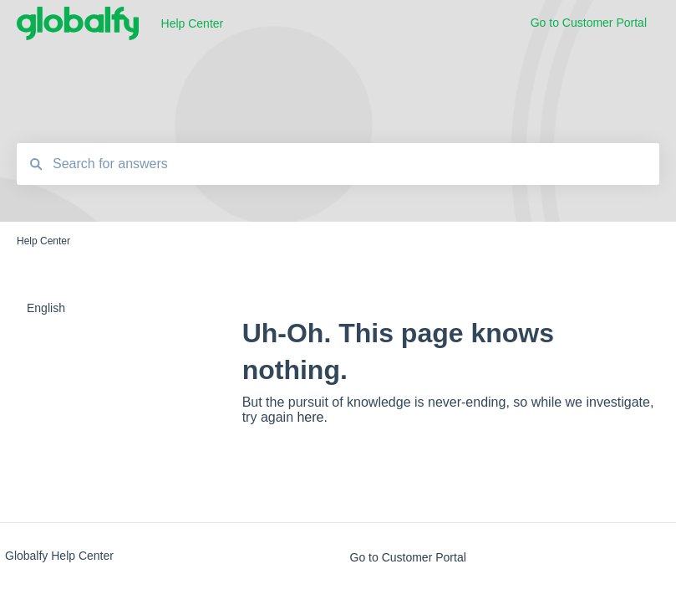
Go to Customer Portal (408, 557)
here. (312, 417)
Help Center (192, 23)
